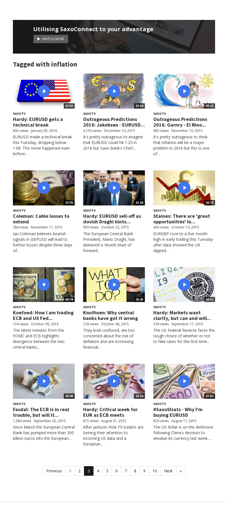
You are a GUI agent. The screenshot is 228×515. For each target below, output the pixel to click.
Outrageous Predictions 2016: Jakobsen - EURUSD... (114, 122)
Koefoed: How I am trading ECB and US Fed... (43, 315)
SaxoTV (19, 113)
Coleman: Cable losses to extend (41, 219)
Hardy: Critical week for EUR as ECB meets (110, 412)
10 (154, 470)
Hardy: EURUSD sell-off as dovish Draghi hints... (112, 219)
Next (168, 470)
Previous (54, 470)
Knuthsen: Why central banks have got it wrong (110, 315)
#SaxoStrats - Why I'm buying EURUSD (177, 412)
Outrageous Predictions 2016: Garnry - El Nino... (180, 122)
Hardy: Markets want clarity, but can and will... (182, 315)
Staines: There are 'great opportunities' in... (181, 219)
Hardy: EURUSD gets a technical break (38, 122)
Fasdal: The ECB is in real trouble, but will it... (41, 412)
